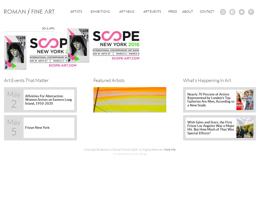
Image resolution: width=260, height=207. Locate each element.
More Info (170, 149)
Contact (207, 11)
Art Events (152, 11)
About (187, 11)
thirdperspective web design (130, 153)
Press (172, 11)
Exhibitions (100, 11)
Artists (76, 11)
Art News (126, 11)
